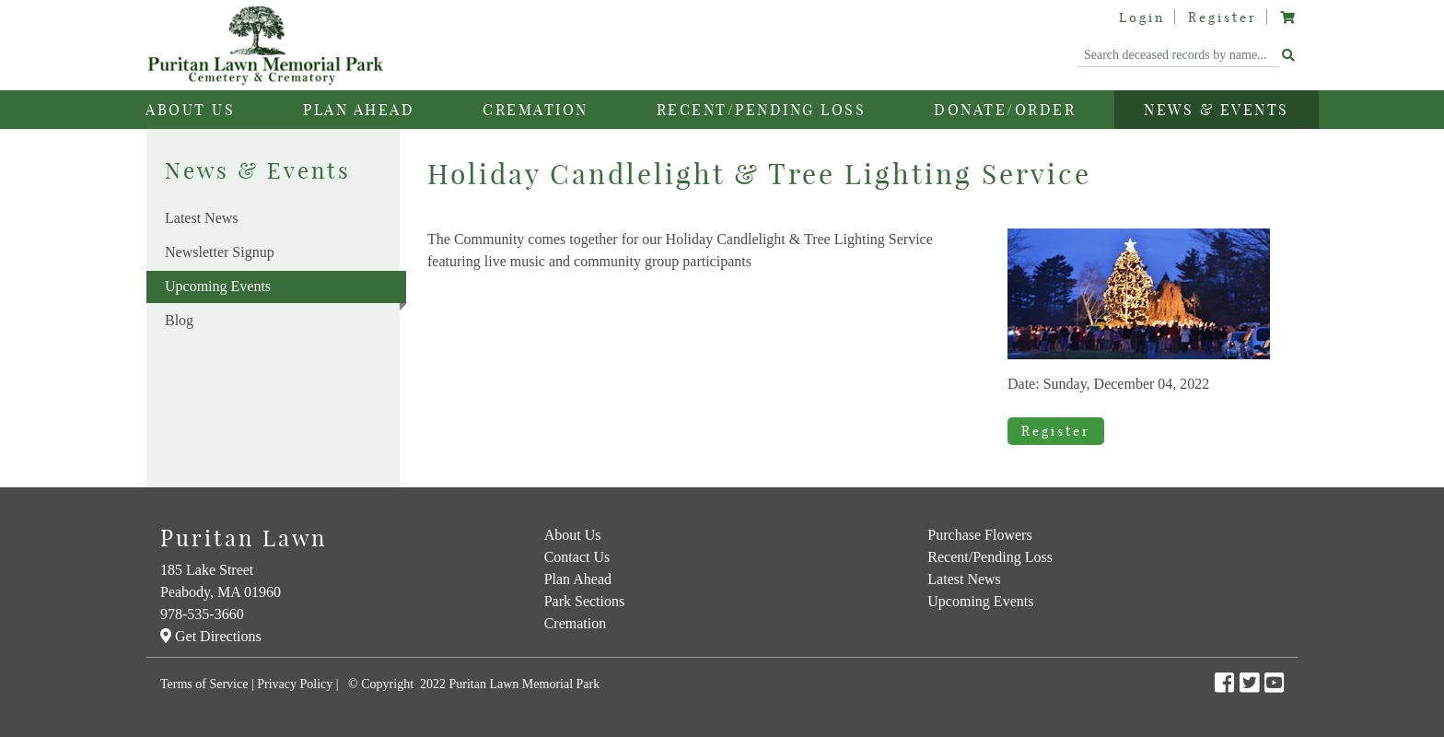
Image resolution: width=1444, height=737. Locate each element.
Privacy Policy (294, 684)
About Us (572, 535)
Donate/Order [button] (1005, 109)
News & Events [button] (1216, 109)
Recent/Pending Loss (762, 109)
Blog (179, 320)
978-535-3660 (202, 614)
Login (1142, 17)
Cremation (575, 623)
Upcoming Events (285, 290)
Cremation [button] (535, 109)
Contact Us (577, 557)
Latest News (202, 218)
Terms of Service (204, 684)
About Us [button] (190, 109)
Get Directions (211, 636)
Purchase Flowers (979, 535)
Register (1222, 17)
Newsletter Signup (219, 252)
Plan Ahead (577, 579)
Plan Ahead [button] (358, 109)
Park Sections (584, 601)
